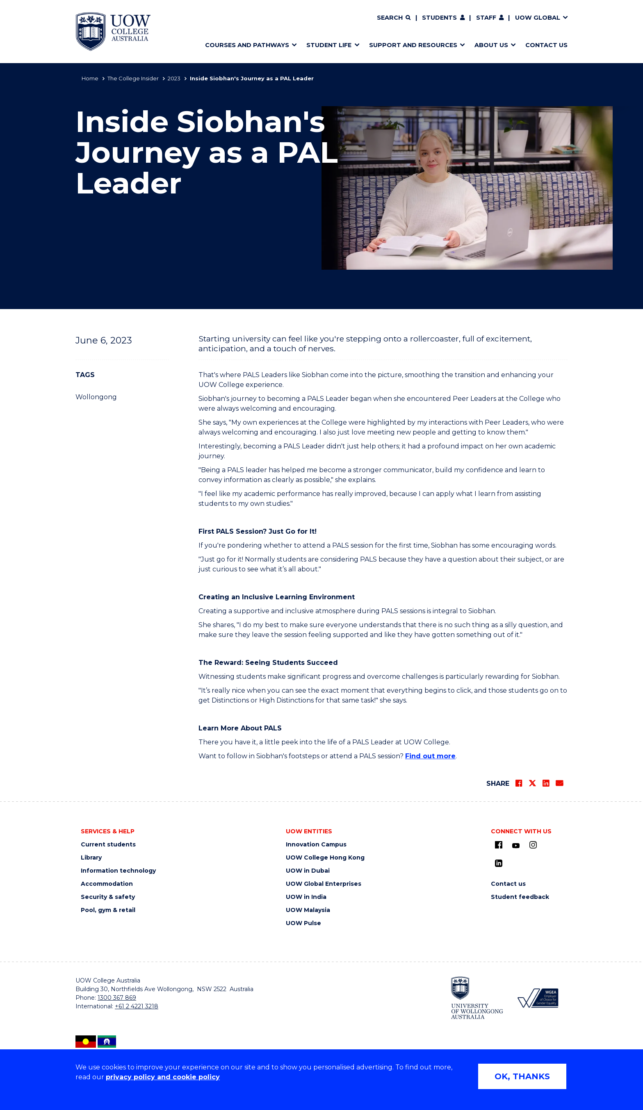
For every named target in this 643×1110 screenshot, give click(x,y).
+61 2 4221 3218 (136, 1006)
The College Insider (133, 78)
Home (90, 78)
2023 (174, 78)
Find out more (430, 756)
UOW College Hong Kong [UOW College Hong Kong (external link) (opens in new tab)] (325, 857)
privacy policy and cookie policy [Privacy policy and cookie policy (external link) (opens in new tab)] (163, 1077)
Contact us (508, 883)
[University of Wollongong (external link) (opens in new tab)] (477, 997)
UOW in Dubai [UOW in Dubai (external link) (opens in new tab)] (308, 870)
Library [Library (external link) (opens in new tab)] (91, 857)
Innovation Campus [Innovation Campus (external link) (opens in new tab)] (316, 844)
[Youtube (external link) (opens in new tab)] (516, 846)
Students (439, 17)
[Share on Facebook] (518, 783)
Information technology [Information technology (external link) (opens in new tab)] (118, 870)
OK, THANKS (522, 1076)
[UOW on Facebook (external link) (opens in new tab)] (498, 845)
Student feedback (520, 897)
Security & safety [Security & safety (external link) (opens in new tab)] (108, 897)
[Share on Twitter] (532, 783)
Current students (108, 844)
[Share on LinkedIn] (546, 783)
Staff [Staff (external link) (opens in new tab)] (486, 17)
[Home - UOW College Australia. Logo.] (113, 31)
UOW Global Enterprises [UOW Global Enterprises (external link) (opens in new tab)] (323, 883)
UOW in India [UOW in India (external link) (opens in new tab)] (306, 897)
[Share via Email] (559, 783)
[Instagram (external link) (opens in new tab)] (533, 845)
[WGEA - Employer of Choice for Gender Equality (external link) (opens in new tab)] (537, 997)
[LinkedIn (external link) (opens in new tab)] (498, 863)
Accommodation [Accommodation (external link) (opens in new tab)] (107, 883)
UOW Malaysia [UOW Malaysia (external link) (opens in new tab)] (308, 910)
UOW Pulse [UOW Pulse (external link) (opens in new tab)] (303, 923)
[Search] (394, 18)
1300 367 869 (117, 997)
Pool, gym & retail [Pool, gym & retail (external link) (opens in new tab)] (108, 910)
